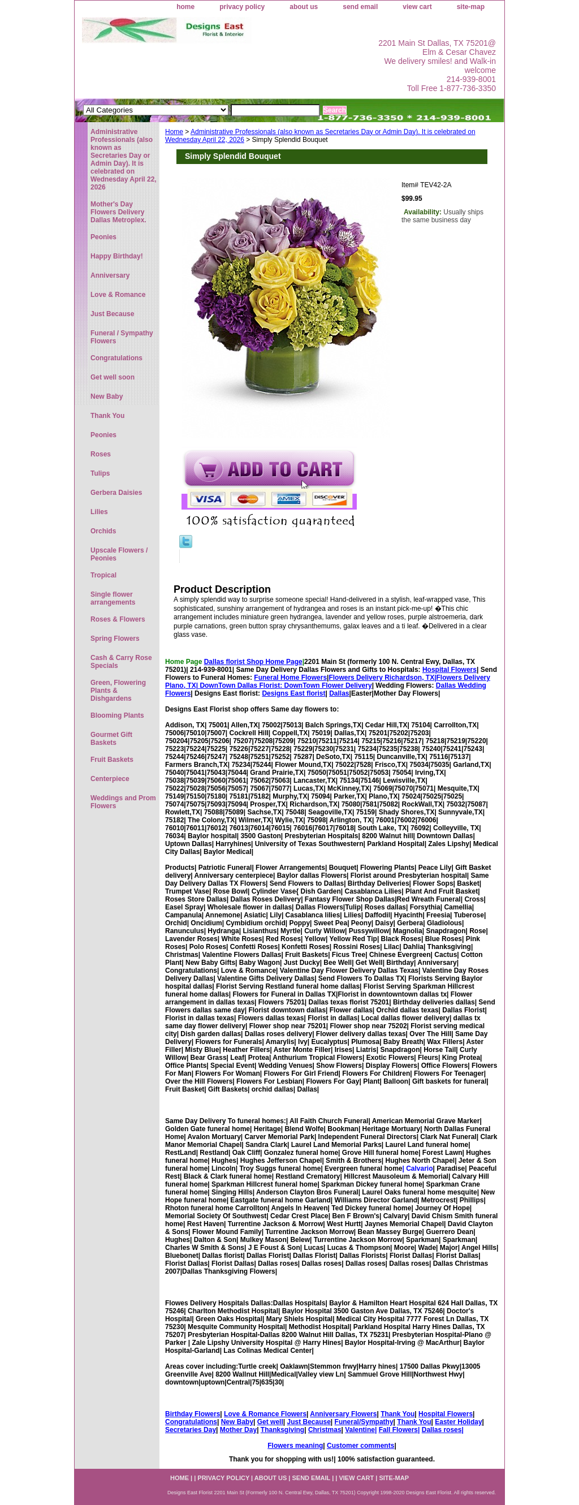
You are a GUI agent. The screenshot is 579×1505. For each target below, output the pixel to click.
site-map (471, 7)
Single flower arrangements (112, 598)
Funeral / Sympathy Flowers (121, 337)
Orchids (103, 531)
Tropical (103, 575)
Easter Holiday (458, 1422)
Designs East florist (293, 693)
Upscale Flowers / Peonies (119, 554)
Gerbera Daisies (116, 493)
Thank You (397, 1414)
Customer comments (360, 1446)
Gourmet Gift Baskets (111, 739)
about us (304, 7)
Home (174, 132)
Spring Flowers (115, 638)
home (185, 7)
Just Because (308, 1422)
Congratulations (191, 1422)
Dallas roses (442, 1430)
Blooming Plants (117, 715)
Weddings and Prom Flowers (123, 802)
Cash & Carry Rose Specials (121, 662)
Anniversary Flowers (343, 1414)
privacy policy (242, 7)
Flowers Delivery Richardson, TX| (382, 678)
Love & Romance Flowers (265, 1414)
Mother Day (238, 1430)
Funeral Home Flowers (290, 678)
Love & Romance (117, 295)
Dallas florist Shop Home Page (253, 662)
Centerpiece (109, 779)
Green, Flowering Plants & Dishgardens (118, 690)
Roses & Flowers (117, 619)
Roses (100, 454)
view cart (417, 7)
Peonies (103, 237)
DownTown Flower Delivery (328, 685)
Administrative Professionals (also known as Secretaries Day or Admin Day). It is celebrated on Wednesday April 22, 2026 (123, 159)
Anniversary (109, 275)
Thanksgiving (282, 1430)
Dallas (339, 693)
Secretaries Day (190, 1430)
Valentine (360, 1430)
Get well (270, 1422)
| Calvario (417, 1168)
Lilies (99, 512)
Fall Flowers (398, 1430)
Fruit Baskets (111, 760)
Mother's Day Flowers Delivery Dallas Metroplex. (118, 212)
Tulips (100, 473)
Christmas (325, 1430)
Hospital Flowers (449, 670)
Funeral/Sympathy (364, 1422)
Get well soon (112, 377)
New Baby (237, 1422)
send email (360, 7)
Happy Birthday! (116, 256)
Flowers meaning (295, 1446)
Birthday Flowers (192, 1414)
